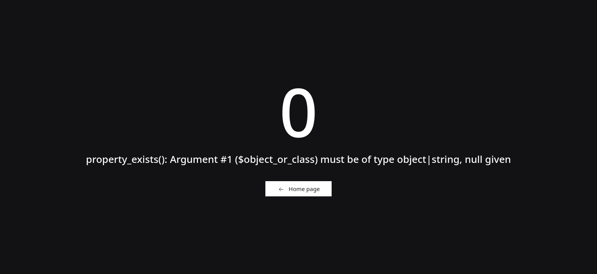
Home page (298, 189)
